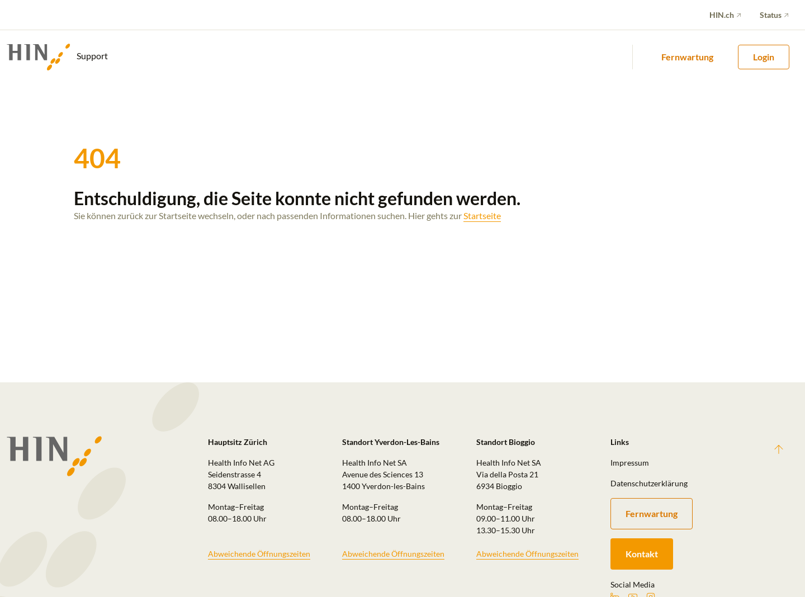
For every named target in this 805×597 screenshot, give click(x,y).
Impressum (629, 462)
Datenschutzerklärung (649, 483)
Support (57, 57)
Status (771, 15)
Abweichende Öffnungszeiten (259, 553)
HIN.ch (721, 15)
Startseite (482, 215)
